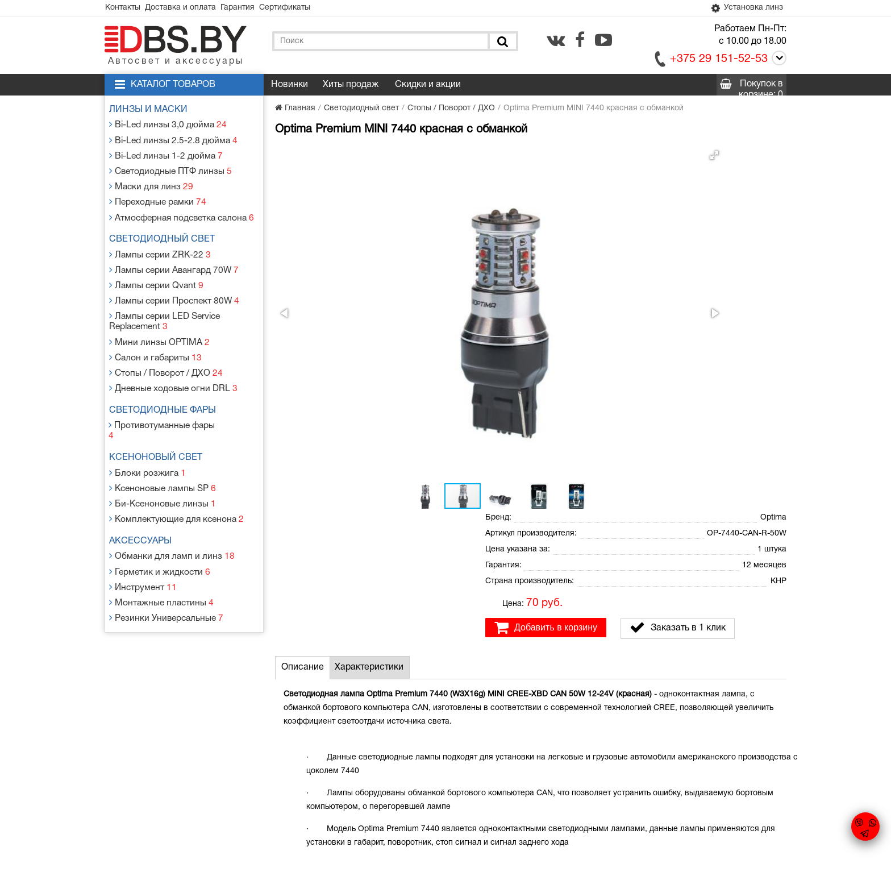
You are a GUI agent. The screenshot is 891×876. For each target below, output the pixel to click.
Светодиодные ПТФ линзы (170, 166)
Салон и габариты (156, 334)
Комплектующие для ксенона (176, 473)
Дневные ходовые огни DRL (173, 362)
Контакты (126, 9)
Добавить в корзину (545, 264)
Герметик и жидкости (160, 522)
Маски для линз (152, 180)
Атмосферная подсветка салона (181, 207)
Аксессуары (145, 495)
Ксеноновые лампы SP (163, 446)
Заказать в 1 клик (678, 264)
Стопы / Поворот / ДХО (166, 348)
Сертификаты (306, 9)
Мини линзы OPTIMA (159, 321)
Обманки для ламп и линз (171, 508)
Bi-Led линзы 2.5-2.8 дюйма (172, 139)
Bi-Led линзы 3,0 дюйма (167, 125)
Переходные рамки (158, 193)
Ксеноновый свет (160, 418)
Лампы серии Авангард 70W (174, 256)
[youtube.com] (603, 41)
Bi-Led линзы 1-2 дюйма (165, 152)
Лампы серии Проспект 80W (174, 283)
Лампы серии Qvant (157, 269)
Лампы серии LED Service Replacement (165, 302)
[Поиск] (502, 43)
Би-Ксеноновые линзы (162, 459)
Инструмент (144, 536)
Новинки (289, 86)
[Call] (777, 61)
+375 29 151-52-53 (719, 61)
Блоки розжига (148, 432)
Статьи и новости (348, 778)
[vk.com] (556, 41)
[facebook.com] (580, 41)
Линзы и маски (153, 111)
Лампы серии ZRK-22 (160, 242)
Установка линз (743, 9)
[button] (464, 157)
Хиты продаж (350, 86)
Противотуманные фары (166, 397)
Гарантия (253, 9)
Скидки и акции (428, 86)
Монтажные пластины (161, 549)
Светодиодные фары (167, 383)
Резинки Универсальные (166, 563)
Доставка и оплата (190, 9)
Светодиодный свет (166, 229)
